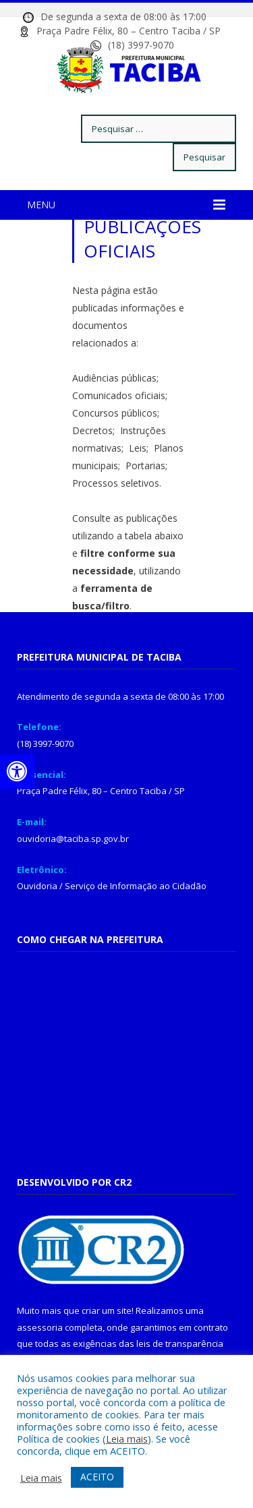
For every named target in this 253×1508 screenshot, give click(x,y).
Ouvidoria (37, 886)
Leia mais (127, 1438)
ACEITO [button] (97, 1476)
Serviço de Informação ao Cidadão (135, 886)
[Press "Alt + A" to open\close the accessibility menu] (17, 771)
